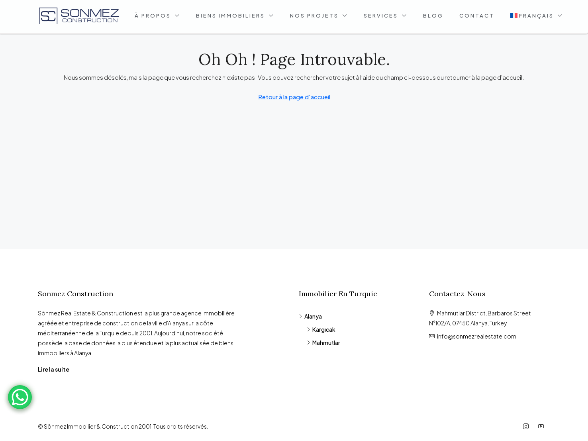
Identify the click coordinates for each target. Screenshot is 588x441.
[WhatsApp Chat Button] (20, 397)
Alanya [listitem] (310, 316)
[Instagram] (527, 426)
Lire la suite (53, 369)
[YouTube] (542, 426)
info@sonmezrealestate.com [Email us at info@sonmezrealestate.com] (476, 336)
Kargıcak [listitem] (321, 329)
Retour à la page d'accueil (294, 96)
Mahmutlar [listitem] (323, 342)
